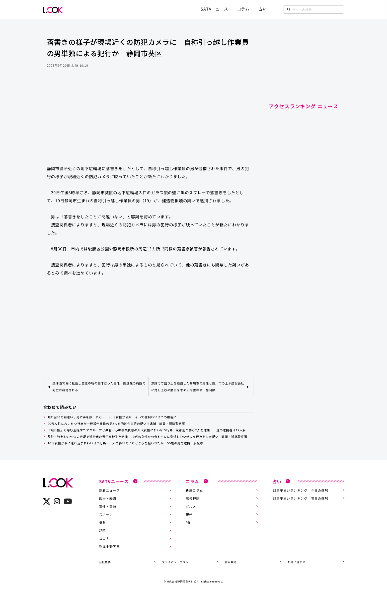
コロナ (104, 538)
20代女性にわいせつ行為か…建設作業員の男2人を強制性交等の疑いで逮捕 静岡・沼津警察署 (116, 423)
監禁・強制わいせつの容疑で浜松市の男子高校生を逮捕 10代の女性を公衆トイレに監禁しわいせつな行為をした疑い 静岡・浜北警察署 (147, 436)
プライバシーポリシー (176, 562)
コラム (243, 9)
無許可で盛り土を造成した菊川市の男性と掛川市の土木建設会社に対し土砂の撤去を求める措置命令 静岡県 (197, 386)
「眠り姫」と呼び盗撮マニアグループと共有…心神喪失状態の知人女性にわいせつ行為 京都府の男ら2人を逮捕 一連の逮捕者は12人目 (147, 430)
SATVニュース (214, 9)
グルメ (191, 506)
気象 (102, 522)
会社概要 (105, 562)
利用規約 (231, 562)
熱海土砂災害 (109, 546)
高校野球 (192, 498)
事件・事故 (107, 506)
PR (188, 522)
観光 (189, 514)
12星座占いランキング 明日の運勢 (300, 498)
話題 (102, 530)
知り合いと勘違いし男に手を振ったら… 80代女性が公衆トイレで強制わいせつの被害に (112, 417)
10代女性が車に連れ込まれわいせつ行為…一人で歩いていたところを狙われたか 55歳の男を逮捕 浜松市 (125, 443)
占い (262, 9)
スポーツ (106, 514)
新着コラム (194, 490)
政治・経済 (107, 498)
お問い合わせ (296, 562)
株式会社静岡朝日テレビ (181, 581)
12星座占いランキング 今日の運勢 (300, 490)
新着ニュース (109, 490)
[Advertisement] (148, 121)
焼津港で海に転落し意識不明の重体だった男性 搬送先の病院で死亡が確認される (98, 386)
